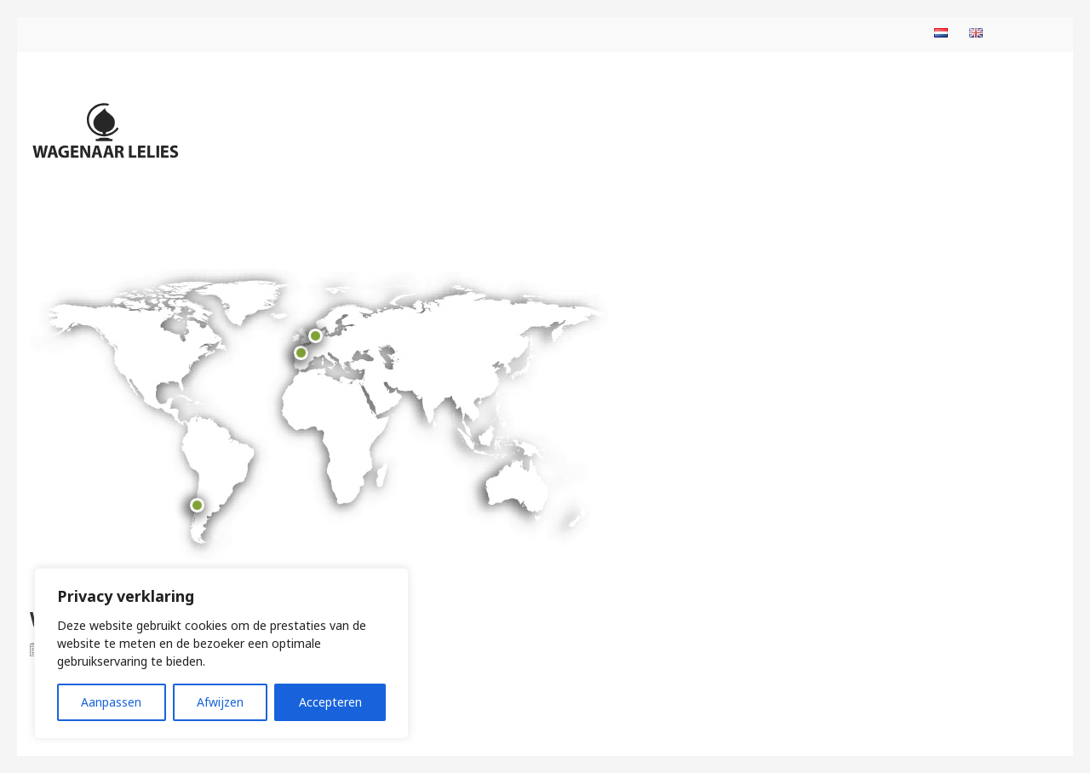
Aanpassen (111, 702)
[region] (221, 653)
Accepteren (330, 702)
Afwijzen (220, 702)
